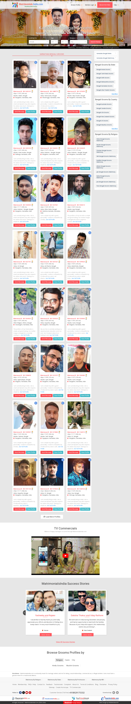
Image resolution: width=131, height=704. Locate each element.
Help (116, 5)
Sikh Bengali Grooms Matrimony (106, 156)
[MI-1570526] (52, 472)
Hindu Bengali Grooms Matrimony (103, 139)
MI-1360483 (81, 375)
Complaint (67, 684)
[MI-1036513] (79, 188)
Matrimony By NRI (98, 680)
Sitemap (51, 687)
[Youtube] (26, 692)
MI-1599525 (81, 262)
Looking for (33, 38)
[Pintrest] (30, 692)
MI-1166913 (81, 432)
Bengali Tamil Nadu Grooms (105, 73)
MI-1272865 (54, 432)
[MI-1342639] (79, 131)
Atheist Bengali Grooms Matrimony (104, 167)
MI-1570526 (54, 489)
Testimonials (58, 684)
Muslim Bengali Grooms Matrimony (104, 145)
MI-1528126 (81, 489)
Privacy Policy (112, 684)
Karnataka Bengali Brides (104, 53)
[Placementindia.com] (21, 698)
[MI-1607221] (52, 245)
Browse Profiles (76, 5)
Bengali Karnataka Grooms (104, 86)
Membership (22, 684)
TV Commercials (75, 687)
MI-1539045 (81, 318)
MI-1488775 (54, 91)
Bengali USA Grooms (103, 112)
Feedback (49, 684)
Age (52, 38)
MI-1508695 (27, 375)
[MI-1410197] (52, 358)
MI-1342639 (81, 148)
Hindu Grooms (57, 665)
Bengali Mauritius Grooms (104, 125)
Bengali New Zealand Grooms (105, 116)
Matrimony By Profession (77, 680)
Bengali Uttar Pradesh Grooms (106, 90)
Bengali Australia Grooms (104, 104)
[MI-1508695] (25, 358)
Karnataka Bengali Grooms (52, 54)
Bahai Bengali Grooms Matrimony (103, 176)
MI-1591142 (27, 489)
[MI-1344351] (52, 131)
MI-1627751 (27, 262)
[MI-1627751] (25, 245)
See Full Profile (24, 108)
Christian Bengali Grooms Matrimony (104, 151)
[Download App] (113, 692)
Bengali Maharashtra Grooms (105, 82)
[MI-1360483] (79, 358)
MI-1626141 (27, 91)
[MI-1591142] (25, 472)
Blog (96, 684)
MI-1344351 (54, 148)
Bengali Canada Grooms (104, 108)
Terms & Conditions (87, 684)
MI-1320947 (27, 432)
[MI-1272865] (52, 415)
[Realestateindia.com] (50, 698)
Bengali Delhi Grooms (103, 78)
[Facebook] (20, 692)
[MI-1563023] (25, 301)
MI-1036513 (81, 205)
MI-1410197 (54, 375)
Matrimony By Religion (34, 680)
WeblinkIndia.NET (114, 702)
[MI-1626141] (25, 74)
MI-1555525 (54, 318)
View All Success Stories (65, 642)
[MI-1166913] (79, 415)
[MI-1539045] (79, 301)
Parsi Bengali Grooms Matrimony (106, 186)
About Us (75, 684)
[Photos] (62, 289)
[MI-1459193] (25, 131)
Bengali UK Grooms (102, 121)
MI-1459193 (27, 148)
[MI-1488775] (52, 74)
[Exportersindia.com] (110, 698)
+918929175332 (77, 692)
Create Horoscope (62, 687)
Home (14, 684)
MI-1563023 (27, 318)
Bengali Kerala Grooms (103, 69)
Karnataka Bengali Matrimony (105, 58)
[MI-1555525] (52, 301)
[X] (23, 692)
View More (115, 94)
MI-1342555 (27, 205)
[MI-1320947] (25, 415)
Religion (73, 38)
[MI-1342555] (25, 188)
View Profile (31, 111)
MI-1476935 (81, 91)
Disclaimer (103, 684)
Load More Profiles (51, 517)
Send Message (19, 111)
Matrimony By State (55, 680)
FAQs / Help (32, 684)
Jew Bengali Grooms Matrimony (106, 182)
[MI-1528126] (79, 472)
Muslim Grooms (72, 665)
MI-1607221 (54, 262)
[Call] (35, 62)
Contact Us (41, 684)
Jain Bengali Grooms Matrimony (106, 172)
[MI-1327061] (52, 188)
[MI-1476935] (79, 74)
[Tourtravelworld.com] (80, 698)
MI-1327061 (54, 205)
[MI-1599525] (79, 245)
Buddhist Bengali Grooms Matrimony (104, 161)
